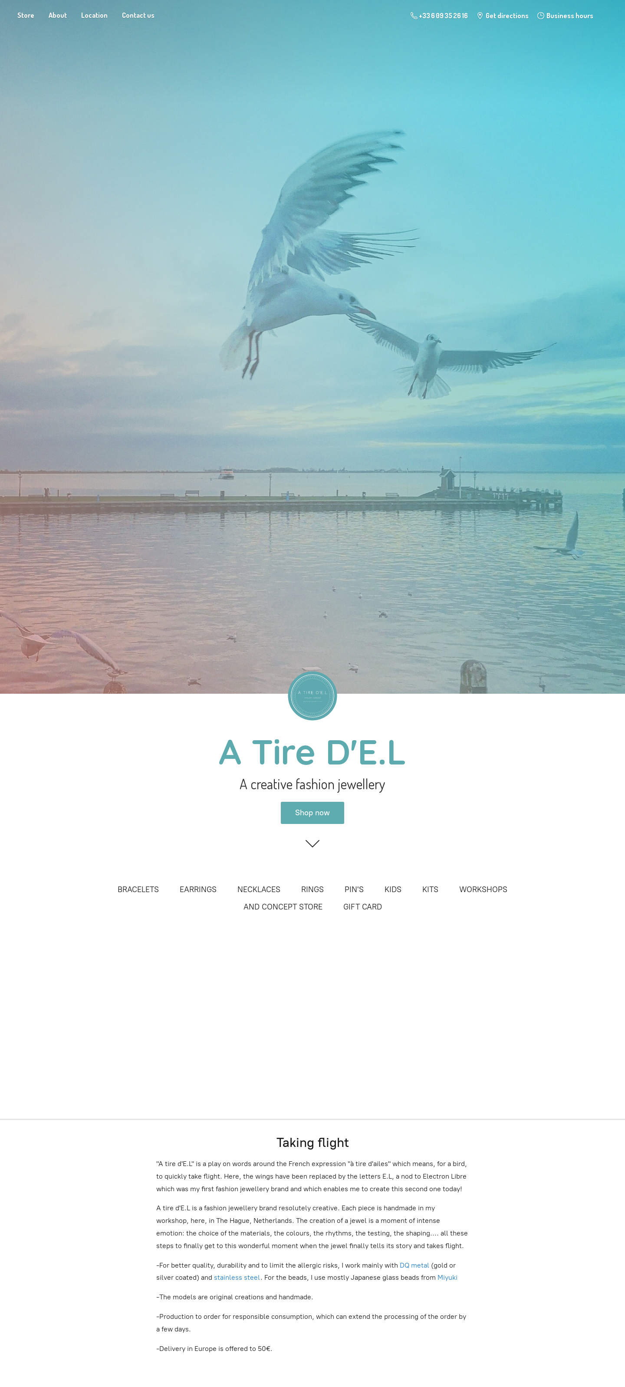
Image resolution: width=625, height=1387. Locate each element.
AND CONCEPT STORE (282, 907)
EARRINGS (198, 889)
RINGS (312, 889)
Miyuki (448, 1277)
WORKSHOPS (483, 889)
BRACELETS (138, 889)
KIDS (393, 889)
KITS (430, 889)
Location (94, 15)
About (58, 15)
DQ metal (413, 1265)
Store (25, 15)
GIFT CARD (362, 907)
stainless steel (237, 1277)
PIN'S (354, 889)
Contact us (138, 15)
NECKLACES (258, 889)
